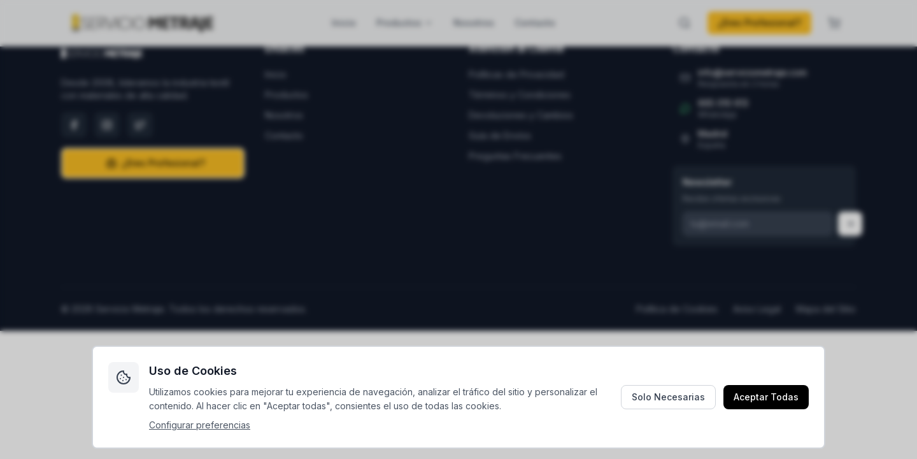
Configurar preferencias (199, 424)
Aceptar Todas (766, 396)
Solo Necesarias (668, 396)
